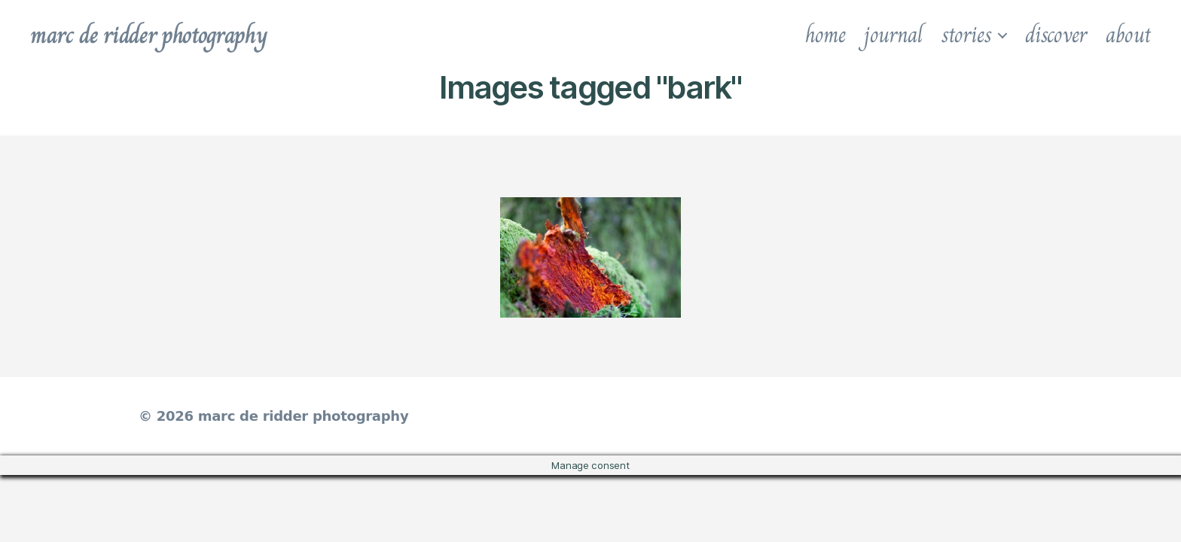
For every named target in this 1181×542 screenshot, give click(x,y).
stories (966, 34)
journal (893, 34)
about (1128, 34)
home (825, 34)
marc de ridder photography (148, 35)
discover (1056, 34)
